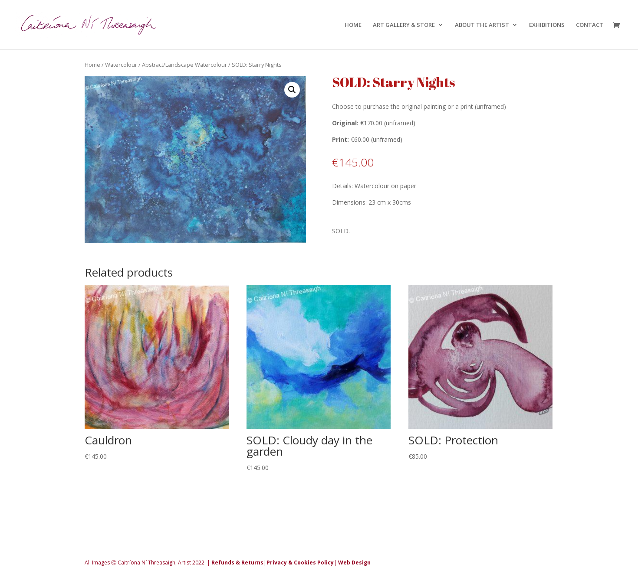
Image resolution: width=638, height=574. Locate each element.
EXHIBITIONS (547, 25)
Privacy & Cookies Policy (300, 562)
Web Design (354, 562)
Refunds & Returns (237, 562)
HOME (353, 25)
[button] (292, 90)
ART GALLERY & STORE (404, 25)
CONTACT (589, 25)
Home (92, 64)
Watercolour (121, 64)
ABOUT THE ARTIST (482, 25)
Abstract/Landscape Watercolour (184, 64)
